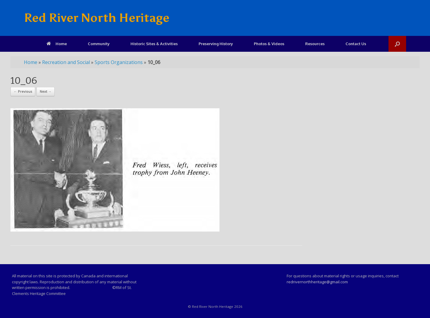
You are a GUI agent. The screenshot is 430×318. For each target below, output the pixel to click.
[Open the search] (397, 44)
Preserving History (216, 43)
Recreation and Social (66, 62)
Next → (45, 91)
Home (57, 43)
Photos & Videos (269, 43)
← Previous (23, 91)
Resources (315, 43)
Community (99, 43)
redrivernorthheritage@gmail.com (317, 281)
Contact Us (355, 43)
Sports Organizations (119, 62)
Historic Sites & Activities (154, 43)
